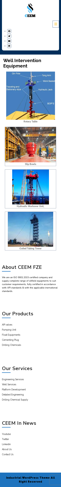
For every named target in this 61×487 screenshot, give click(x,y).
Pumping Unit (9, 329)
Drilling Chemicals (11, 345)
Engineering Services (13, 379)
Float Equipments (11, 335)
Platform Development (14, 389)
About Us (7, 449)
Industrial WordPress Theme (28, 477)
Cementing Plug (10, 340)
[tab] (56, 24)
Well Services (9, 384)
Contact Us (8, 454)
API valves (7, 324)
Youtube (6, 434)
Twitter (5, 439)
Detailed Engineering (13, 394)
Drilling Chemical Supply (15, 399)
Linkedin (6, 444)
